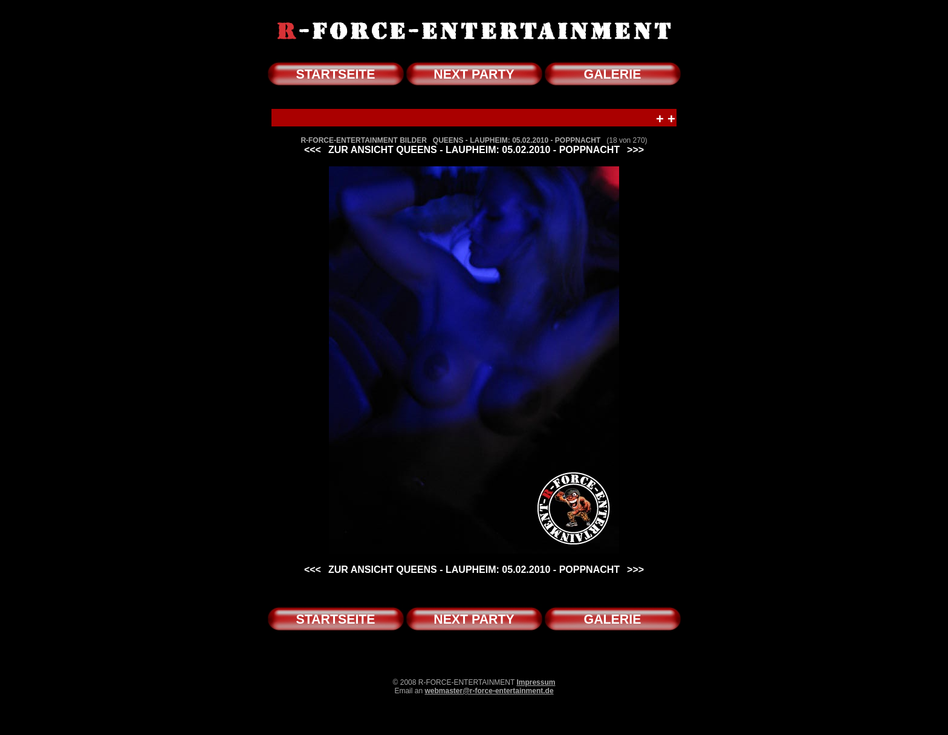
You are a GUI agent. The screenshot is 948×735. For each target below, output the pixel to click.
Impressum (535, 682)
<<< (312, 150)
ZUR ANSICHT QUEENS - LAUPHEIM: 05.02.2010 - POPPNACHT (474, 150)
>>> (635, 150)
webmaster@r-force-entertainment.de (488, 691)
